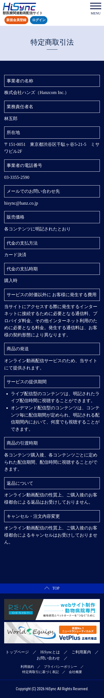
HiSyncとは (50, 652)
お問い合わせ (48, 658)
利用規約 (27, 667)
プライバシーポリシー (60, 667)
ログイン (38, 20)
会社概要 (75, 672)
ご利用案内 (81, 652)
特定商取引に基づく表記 (40, 672)
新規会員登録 (16, 20)
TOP (51, 588)
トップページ (17, 652)
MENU (95, 9)
